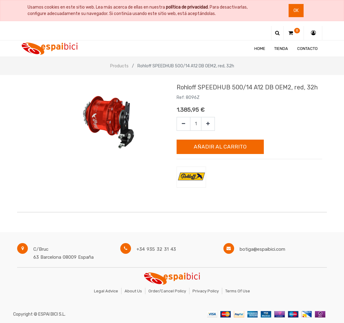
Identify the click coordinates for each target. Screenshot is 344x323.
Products (119, 66)
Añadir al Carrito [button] (220, 147)
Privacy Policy (206, 291)
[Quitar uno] (183, 124)
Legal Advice (106, 291)
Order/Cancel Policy (167, 291)
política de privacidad (187, 7)
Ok (296, 10)
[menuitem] (259, 48)
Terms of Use (237, 291)
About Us (133, 291)
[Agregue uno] (208, 124)
